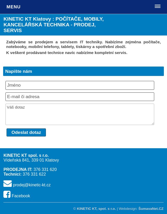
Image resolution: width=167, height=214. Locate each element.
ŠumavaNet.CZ (151, 209)
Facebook (21, 196)
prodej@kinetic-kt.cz (32, 185)
